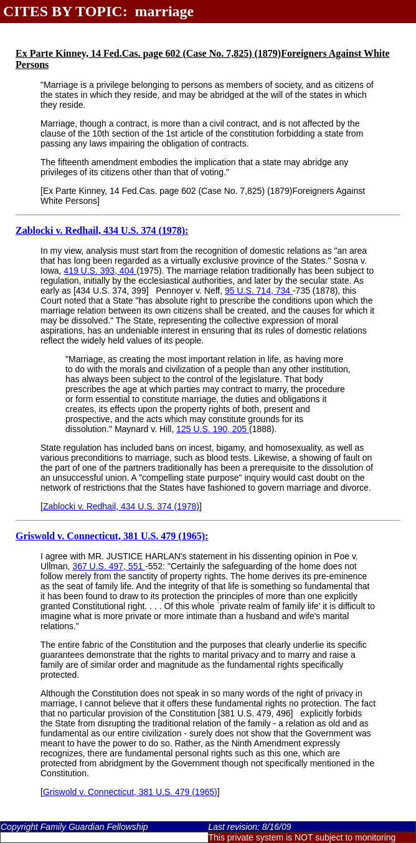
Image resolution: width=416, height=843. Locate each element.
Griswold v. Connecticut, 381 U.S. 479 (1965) (130, 792)
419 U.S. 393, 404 (100, 271)
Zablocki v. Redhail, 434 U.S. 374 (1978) (121, 506)
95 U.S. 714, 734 (259, 291)
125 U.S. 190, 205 (212, 429)
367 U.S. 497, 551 (108, 566)
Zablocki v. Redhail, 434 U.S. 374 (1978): (102, 230)
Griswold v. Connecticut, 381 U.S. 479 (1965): (112, 536)
